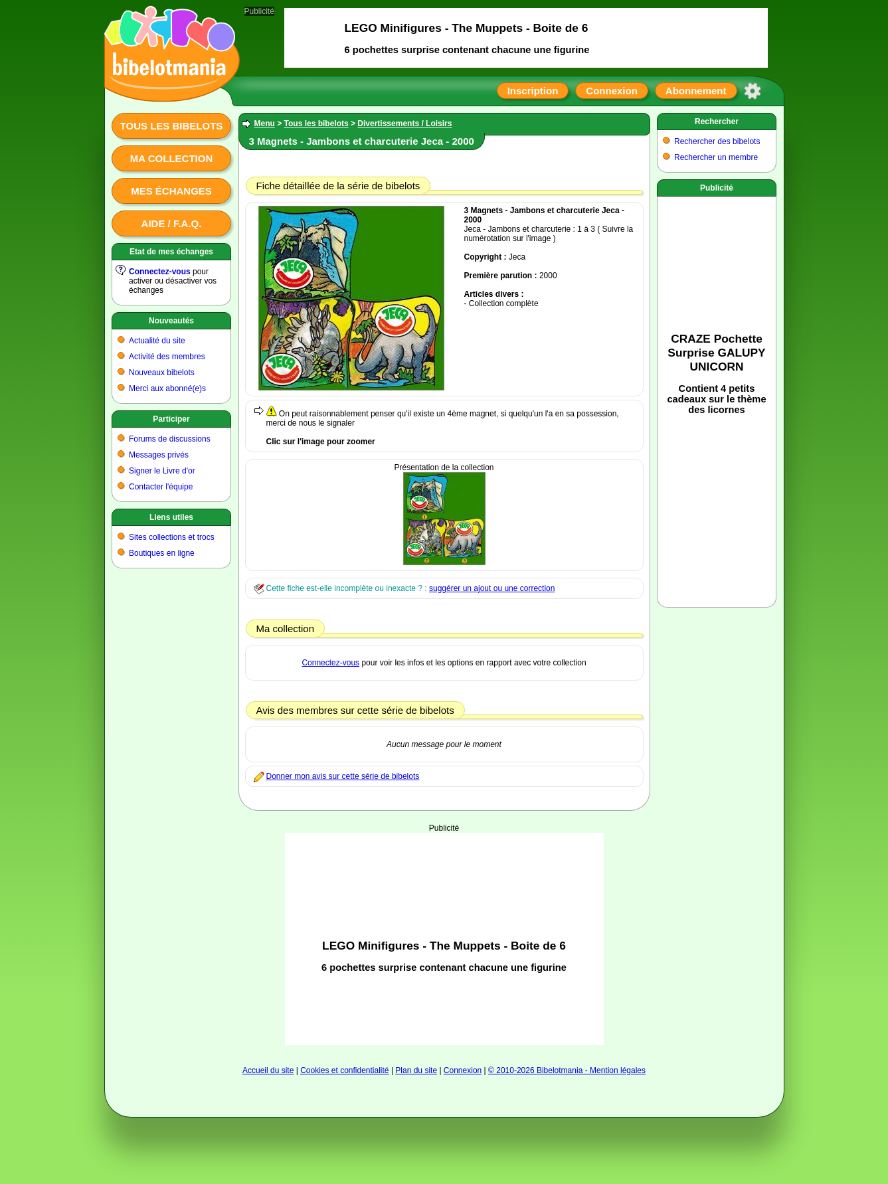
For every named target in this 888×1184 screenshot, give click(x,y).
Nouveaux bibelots (162, 372)
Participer (171, 419)
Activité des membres (167, 356)
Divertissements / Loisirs (404, 123)
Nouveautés (171, 320)
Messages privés (159, 455)
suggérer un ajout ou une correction (492, 588)
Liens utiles (171, 517)
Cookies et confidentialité (344, 1070)
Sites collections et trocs (172, 537)
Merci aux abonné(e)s (167, 388)
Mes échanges (171, 191)
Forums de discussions (170, 439)
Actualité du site (157, 340)
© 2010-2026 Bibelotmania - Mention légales (567, 1070)
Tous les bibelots (171, 125)
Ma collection (171, 158)
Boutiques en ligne (162, 553)
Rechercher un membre (716, 157)
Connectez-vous (160, 271)
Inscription (533, 90)
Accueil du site (268, 1070)
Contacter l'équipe (161, 486)
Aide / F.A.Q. (171, 223)
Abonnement (696, 90)
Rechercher (717, 121)
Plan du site (416, 1070)
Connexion (612, 90)
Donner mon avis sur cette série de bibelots (343, 776)
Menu (264, 123)
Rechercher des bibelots (717, 141)
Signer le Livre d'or (162, 470)
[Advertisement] (444, 939)
